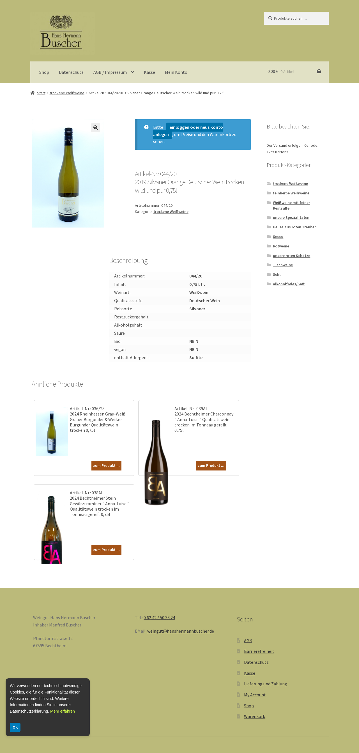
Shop (44, 72)
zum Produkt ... (106, 465)
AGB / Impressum (110, 72)
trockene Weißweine (67, 92)
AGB (248, 640)
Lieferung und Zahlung (265, 684)
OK (15, 727)
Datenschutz (71, 72)
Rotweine (281, 246)
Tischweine (283, 264)
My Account (255, 694)
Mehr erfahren (62, 711)
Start (41, 92)
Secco (278, 236)
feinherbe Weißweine (291, 193)
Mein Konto (176, 72)
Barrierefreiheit (259, 651)
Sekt (277, 274)
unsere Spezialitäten (291, 217)
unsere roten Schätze (291, 255)
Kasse (149, 72)
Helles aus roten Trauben (295, 226)
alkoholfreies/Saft (289, 283)
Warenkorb (254, 716)
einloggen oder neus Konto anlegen (188, 130)
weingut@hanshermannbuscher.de (180, 631)
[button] (95, 127)
